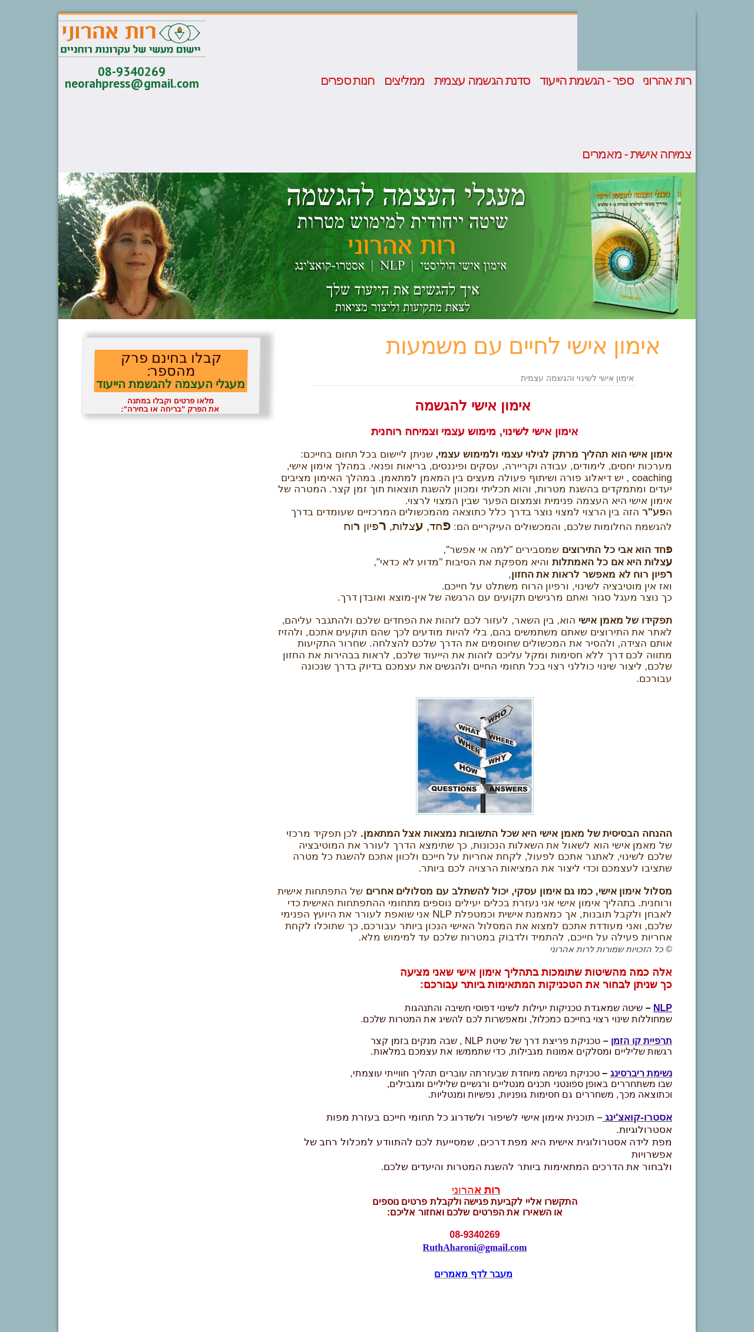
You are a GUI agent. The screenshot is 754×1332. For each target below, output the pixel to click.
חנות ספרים (347, 80)
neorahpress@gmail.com (132, 83)
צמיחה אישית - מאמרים (636, 154)
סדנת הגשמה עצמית (482, 80)
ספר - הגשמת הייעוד (586, 80)
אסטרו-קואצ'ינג (638, 1117)
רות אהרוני (667, 80)
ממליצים (404, 80)
